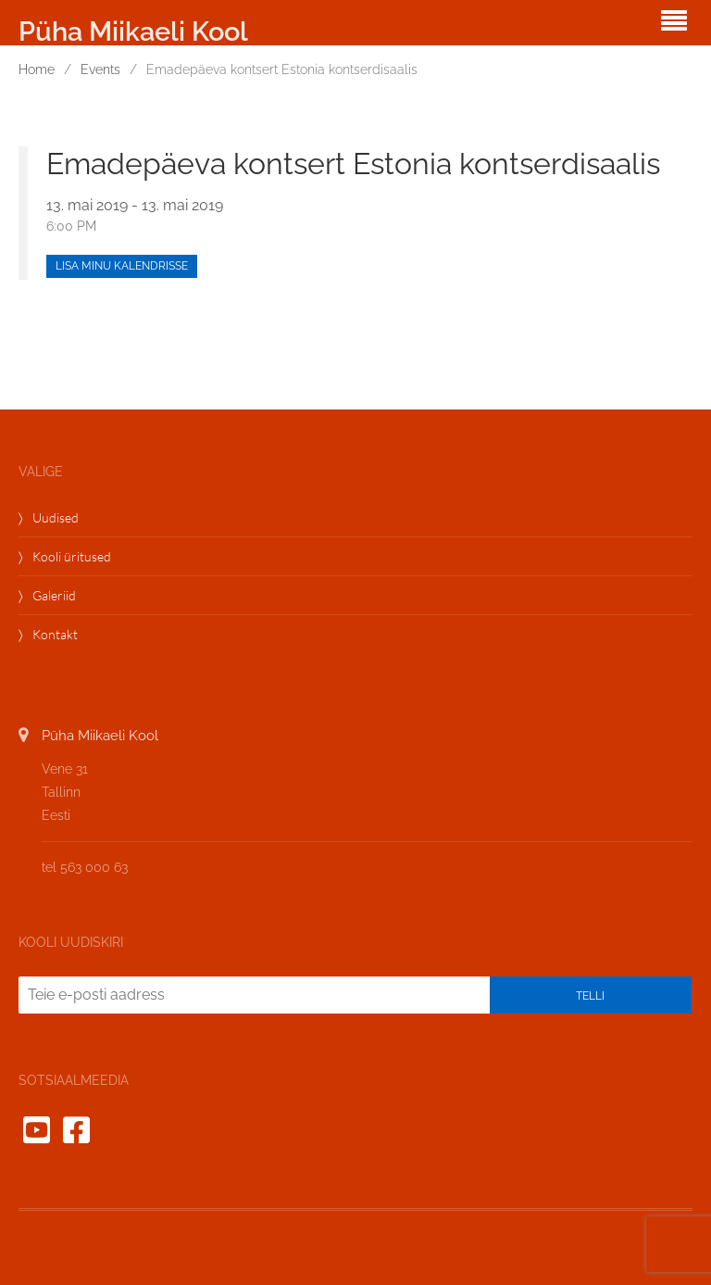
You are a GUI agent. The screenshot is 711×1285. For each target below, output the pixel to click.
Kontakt (55, 634)
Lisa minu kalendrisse (122, 265)
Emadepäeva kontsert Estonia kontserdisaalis (353, 163)
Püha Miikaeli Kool (133, 31)
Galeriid (54, 595)
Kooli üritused (71, 556)
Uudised (55, 517)
